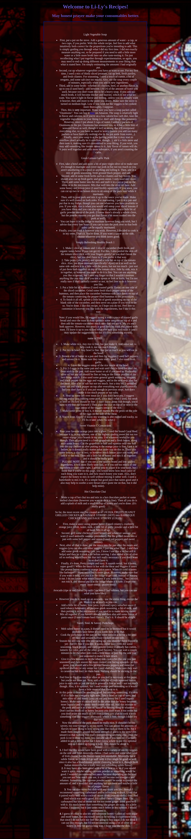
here (92, 113)
